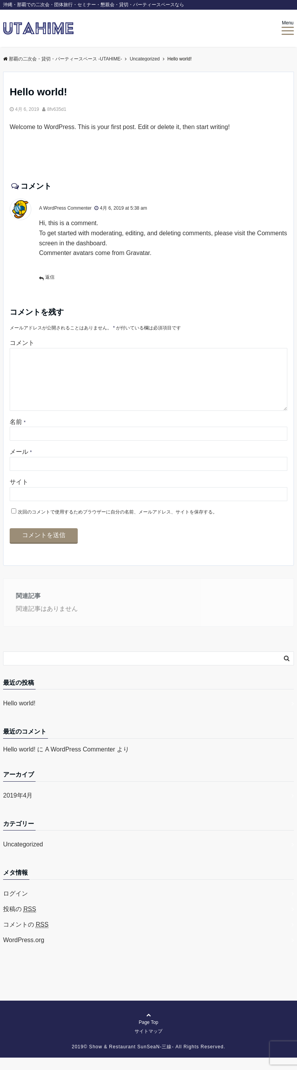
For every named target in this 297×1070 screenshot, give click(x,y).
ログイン (15, 906)
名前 (18, 434)
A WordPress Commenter (65, 208)
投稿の (19, 921)
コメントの (25, 937)
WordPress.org (23, 952)
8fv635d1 (56, 109)
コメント (22, 342)
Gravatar (138, 253)
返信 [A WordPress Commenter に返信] (50, 277)
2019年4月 (18, 808)
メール (21, 464)
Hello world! (19, 715)
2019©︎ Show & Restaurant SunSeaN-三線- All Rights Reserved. (148, 1059)
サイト (19, 494)
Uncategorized (23, 856)
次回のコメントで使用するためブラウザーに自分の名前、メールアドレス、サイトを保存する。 (117, 524)
